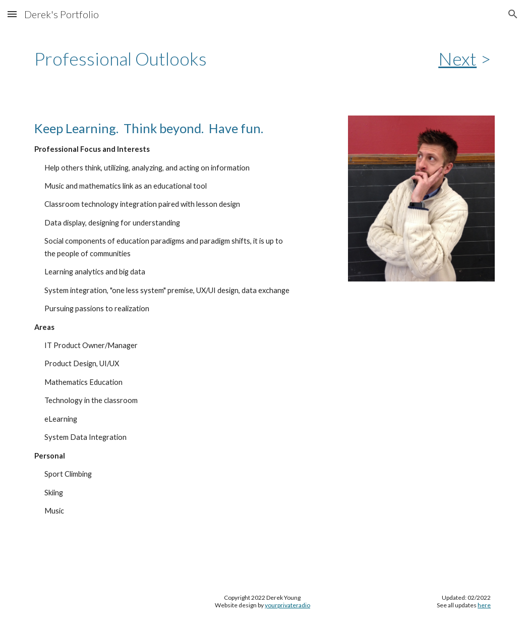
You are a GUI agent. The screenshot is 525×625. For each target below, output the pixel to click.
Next (457, 58)
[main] (203, 58)
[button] (12, 14)
